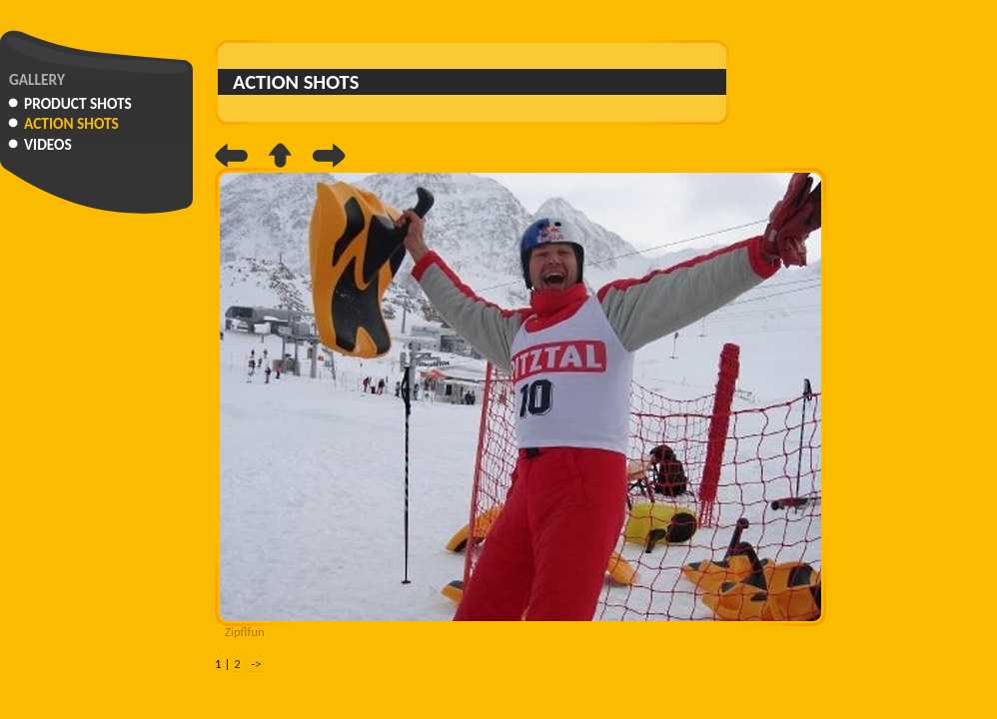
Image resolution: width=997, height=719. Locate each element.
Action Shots (71, 123)
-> (256, 663)
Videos (48, 144)
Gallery (37, 79)
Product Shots (78, 103)
